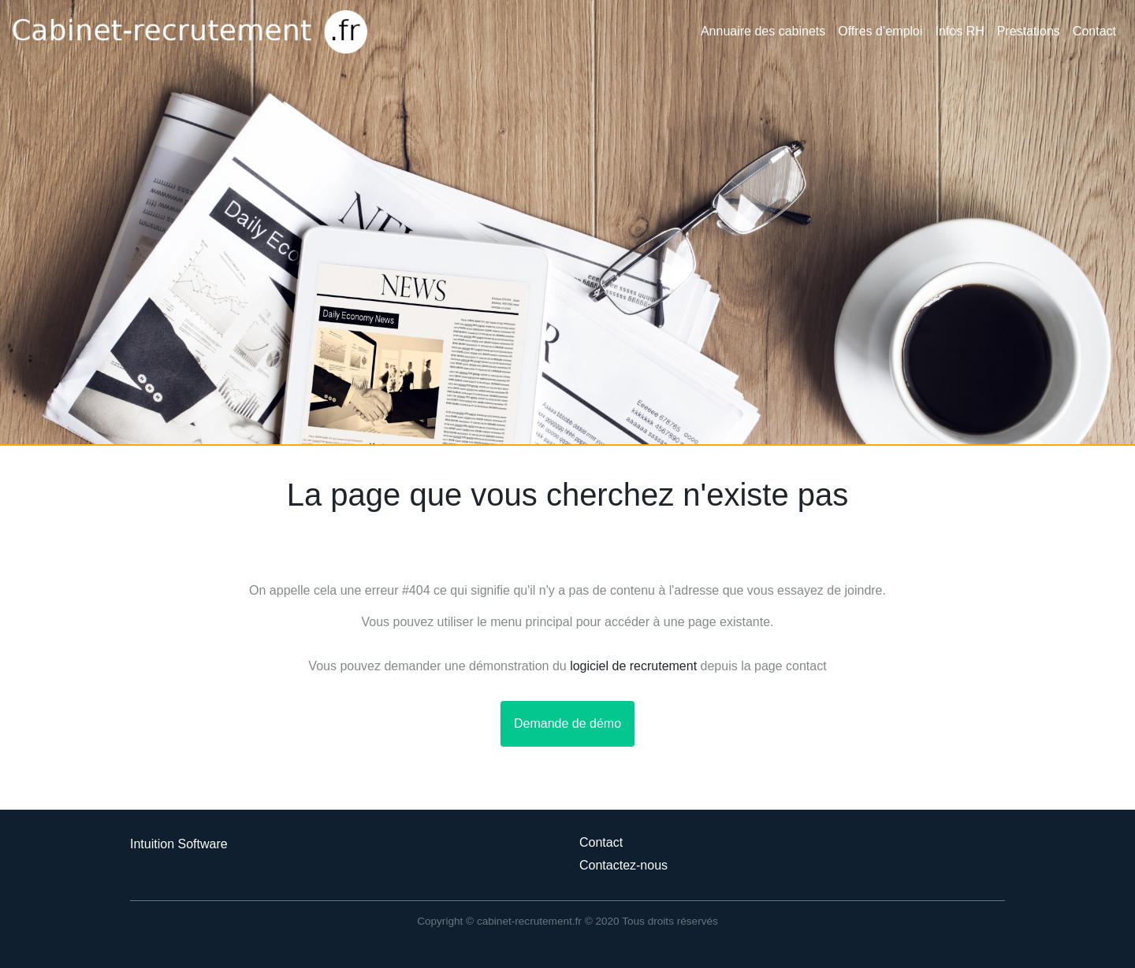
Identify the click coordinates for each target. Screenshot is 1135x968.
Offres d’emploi (880, 31)
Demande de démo (567, 723)
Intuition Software (179, 844)
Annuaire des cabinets (763, 31)
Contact (1094, 31)
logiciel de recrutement (633, 666)
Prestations (1028, 31)
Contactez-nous (623, 865)
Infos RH (960, 31)
